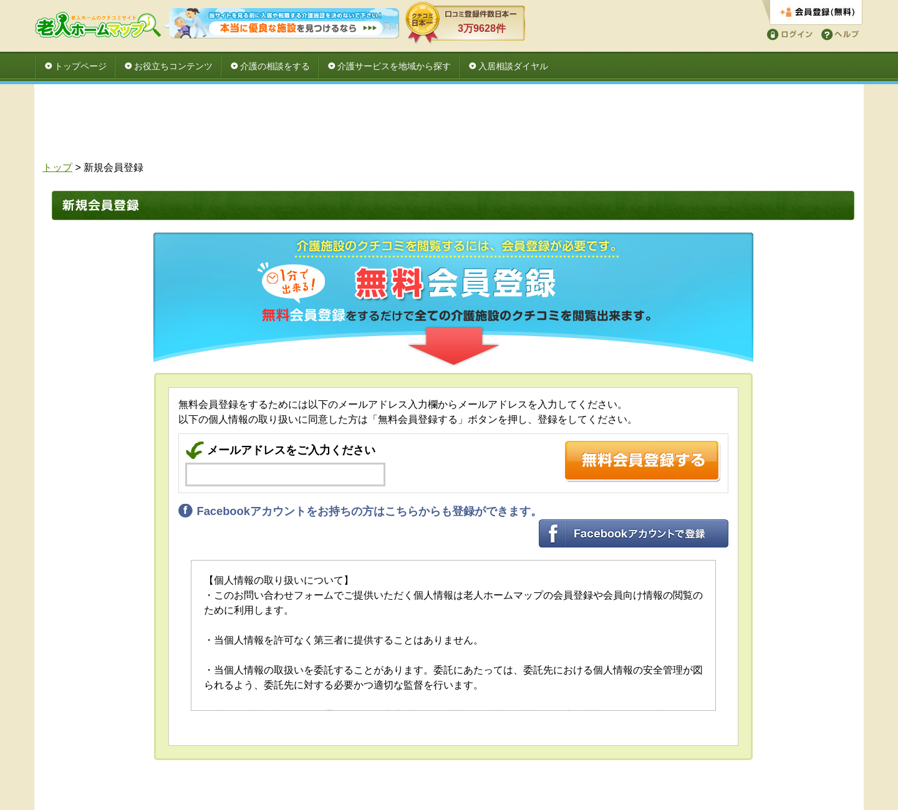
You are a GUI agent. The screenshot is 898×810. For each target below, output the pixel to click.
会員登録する (812, 13)
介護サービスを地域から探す (394, 66)
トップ (57, 167)
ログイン (787, 33)
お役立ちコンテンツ (173, 66)
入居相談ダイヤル (513, 66)
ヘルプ (837, 33)
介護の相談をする (275, 66)
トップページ (80, 66)
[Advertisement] (449, 126)
